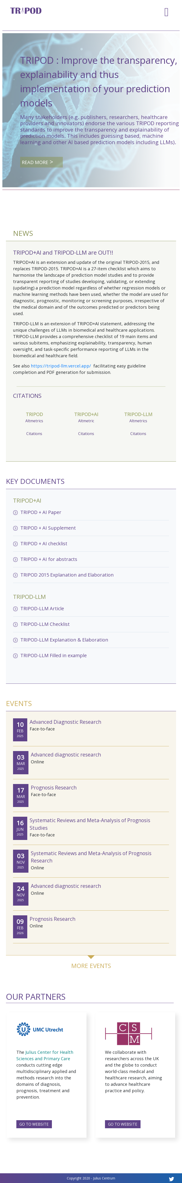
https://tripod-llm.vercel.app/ (61, 366)
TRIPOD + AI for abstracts (48, 559)
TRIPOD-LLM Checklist (45, 624)
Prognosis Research (54, 787)
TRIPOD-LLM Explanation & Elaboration (64, 640)
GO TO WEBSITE (34, 1124)
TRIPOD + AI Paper (40, 512)
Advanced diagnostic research (66, 754)
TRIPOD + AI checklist (43, 543)
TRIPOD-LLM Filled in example (53, 655)
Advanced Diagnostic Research (65, 722)
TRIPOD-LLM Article (42, 608)
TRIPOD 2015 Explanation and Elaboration (67, 575)
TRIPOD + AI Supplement (48, 528)
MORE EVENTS (91, 966)
